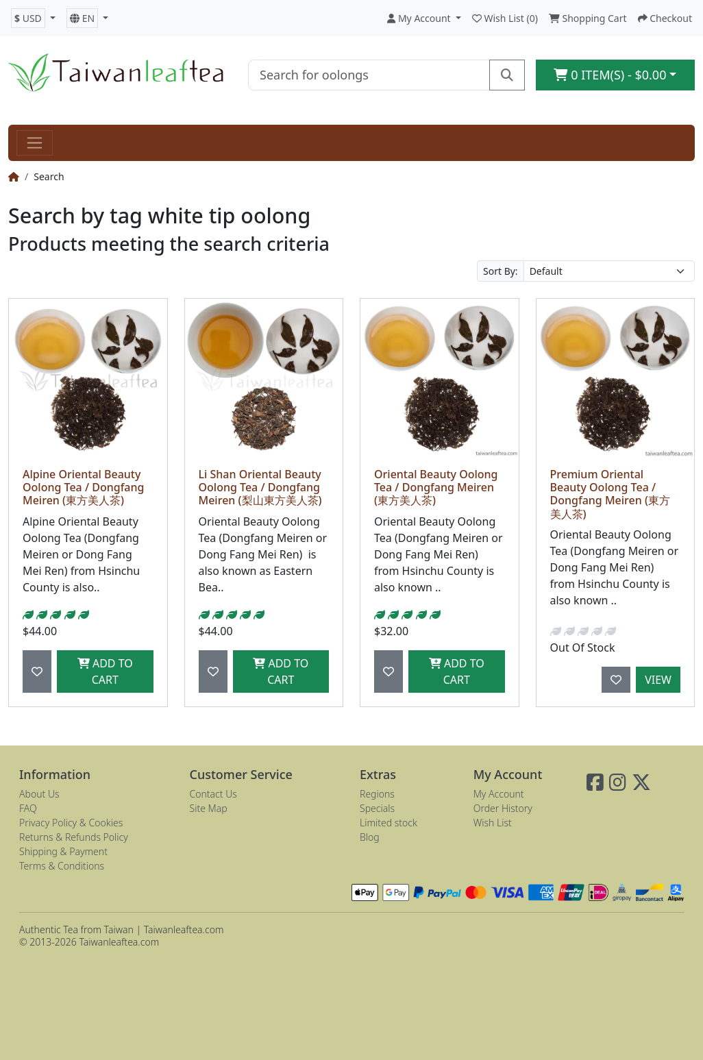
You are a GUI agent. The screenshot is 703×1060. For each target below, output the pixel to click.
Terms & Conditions (61, 865)
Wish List (492, 822)
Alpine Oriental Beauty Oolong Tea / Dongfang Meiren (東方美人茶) (83, 487)
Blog (370, 836)
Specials (377, 808)
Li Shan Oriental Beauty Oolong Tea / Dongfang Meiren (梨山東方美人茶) (260, 487)
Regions (377, 793)
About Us (39, 793)
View (658, 679)
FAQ (28, 808)
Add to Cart (105, 671)
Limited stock (388, 822)
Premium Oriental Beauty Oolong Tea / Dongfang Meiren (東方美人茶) (610, 494)
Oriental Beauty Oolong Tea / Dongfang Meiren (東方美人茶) (436, 487)
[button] (33, 18)
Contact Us (213, 793)
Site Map (208, 808)
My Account (498, 793)
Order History (502, 808)
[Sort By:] (609, 271)
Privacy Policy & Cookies (71, 822)
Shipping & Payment (63, 851)
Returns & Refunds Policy (73, 836)
